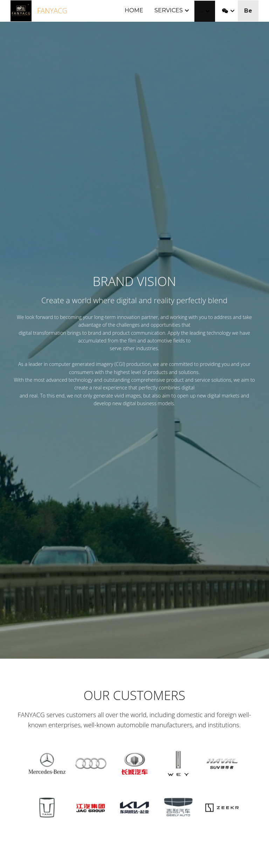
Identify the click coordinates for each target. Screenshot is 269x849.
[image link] (21, 10)
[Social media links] (225, 11)
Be (248, 10)
